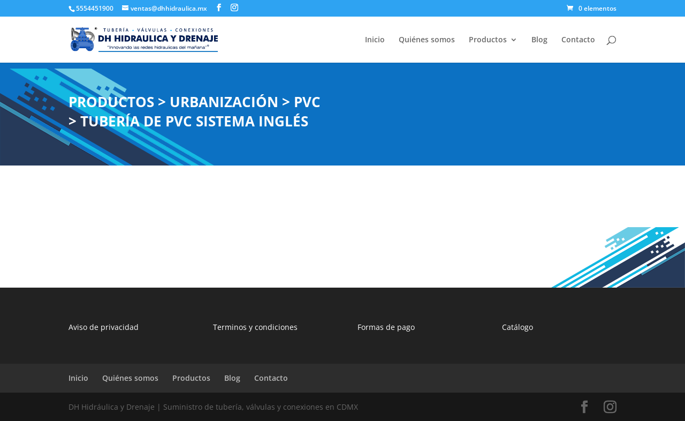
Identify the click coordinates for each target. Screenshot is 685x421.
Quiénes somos (427, 40)
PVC (307, 101)
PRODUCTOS (111, 101)
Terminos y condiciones (255, 327)
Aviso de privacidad (103, 327)
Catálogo (517, 327)
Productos (488, 40)
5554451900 (94, 8)
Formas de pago (386, 327)
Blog (539, 40)
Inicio (375, 40)
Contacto (578, 40)
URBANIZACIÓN (224, 101)
